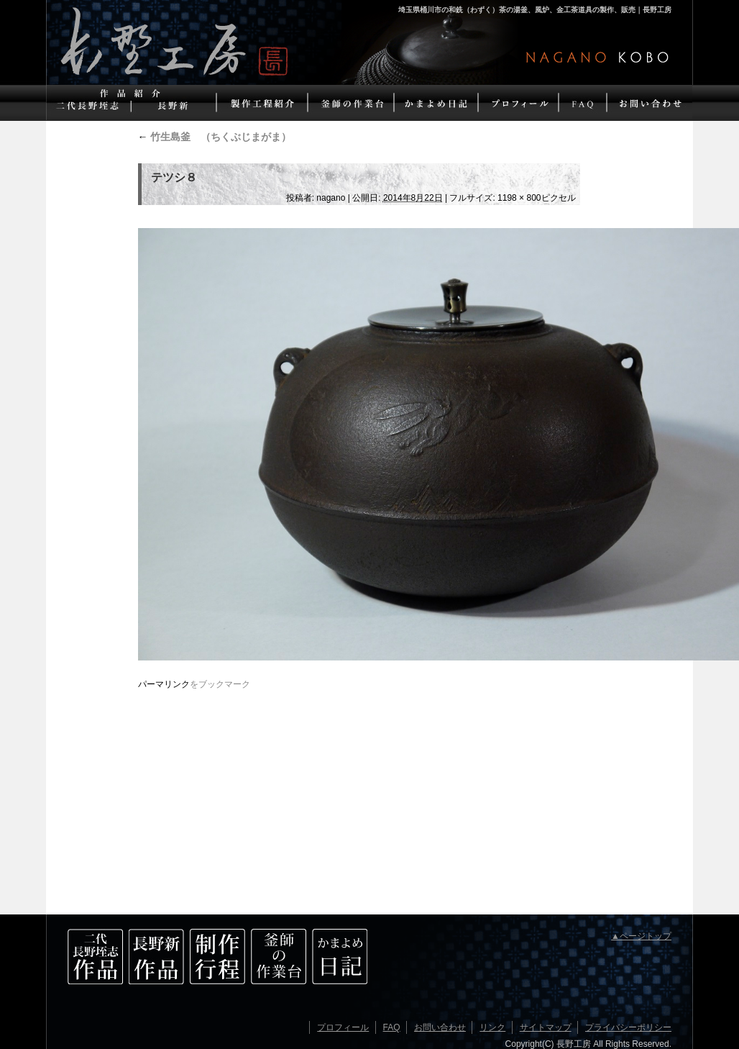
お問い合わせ (440, 1027)
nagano (330, 198)
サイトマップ (546, 1027)
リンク (492, 1027)
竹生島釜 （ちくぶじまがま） (215, 136)
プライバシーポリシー (628, 1027)
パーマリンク (164, 684)
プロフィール (343, 1027)
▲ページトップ (641, 936)
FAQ (391, 1027)
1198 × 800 (519, 198)
